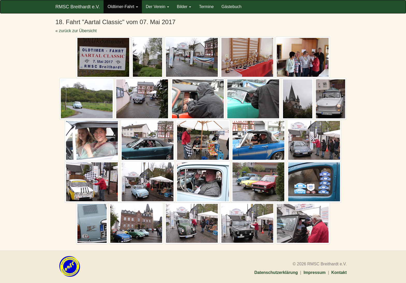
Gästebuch (231, 6)
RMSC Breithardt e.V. (77, 6)
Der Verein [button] (157, 6)
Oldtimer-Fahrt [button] (122, 6)
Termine (206, 6)
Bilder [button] (184, 6)
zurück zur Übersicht (78, 31)
